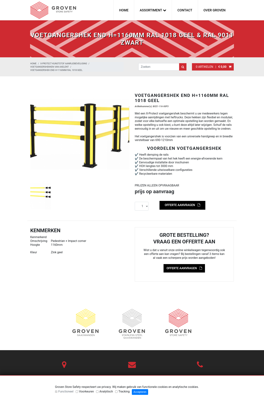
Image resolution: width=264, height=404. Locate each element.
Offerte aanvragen (182, 205)
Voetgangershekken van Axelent (49, 67)
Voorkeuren (86, 391)
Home (124, 10)
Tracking (124, 391)
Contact (184, 10)
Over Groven (214, 10)
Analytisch (106, 391)
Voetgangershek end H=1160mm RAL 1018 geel (56, 70)
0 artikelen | (212, 66)
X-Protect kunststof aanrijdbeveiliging (63, 63)
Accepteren (139, 391)
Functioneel (66, 391)
